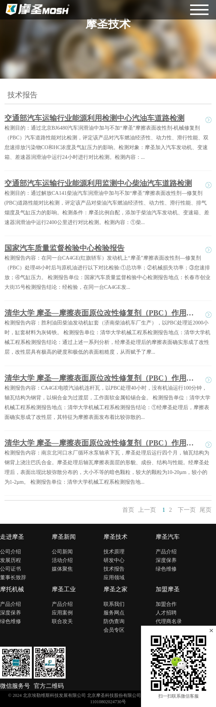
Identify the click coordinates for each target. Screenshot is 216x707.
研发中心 (114, 560)
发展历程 (10, 560)
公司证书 (10, 569)
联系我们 (114, 604)
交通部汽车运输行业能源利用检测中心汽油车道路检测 (94, 118)
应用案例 (62, 613)
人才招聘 (166, 613)
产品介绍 (166, 552)
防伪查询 (114, 621)
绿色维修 (166, 569)
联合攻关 (62, 621)
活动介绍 (62, 560)
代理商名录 (169, 621)
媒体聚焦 (62, 569)
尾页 (206, 510)
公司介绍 (10, 552)
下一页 (187, 510)
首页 (128, 510)
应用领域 (114, 577)
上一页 (147, 510)
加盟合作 (166, 604)
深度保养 (166, 560)
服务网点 (114, 613)
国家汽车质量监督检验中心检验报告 (64, 248)
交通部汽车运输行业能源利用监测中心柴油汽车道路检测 (98, 183)
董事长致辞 (13, 577)
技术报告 (114, 569)
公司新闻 (62, 552)
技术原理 (114, 552)
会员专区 (114, 630)
